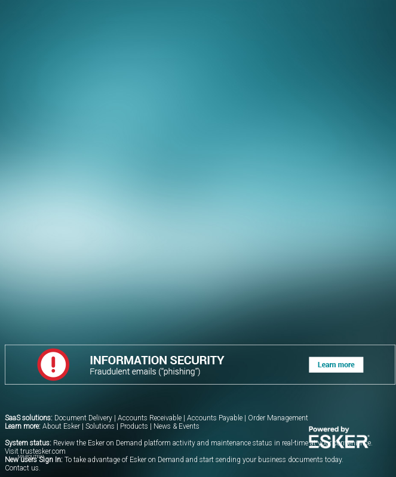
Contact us (22, 468)
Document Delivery (83, 418)
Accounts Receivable (150, 418)
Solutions (100, 426)
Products (134, 426)
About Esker (61, 426)
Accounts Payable (214, 418)
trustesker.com (43, 451)
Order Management (278, 418)
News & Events (176, 426)
